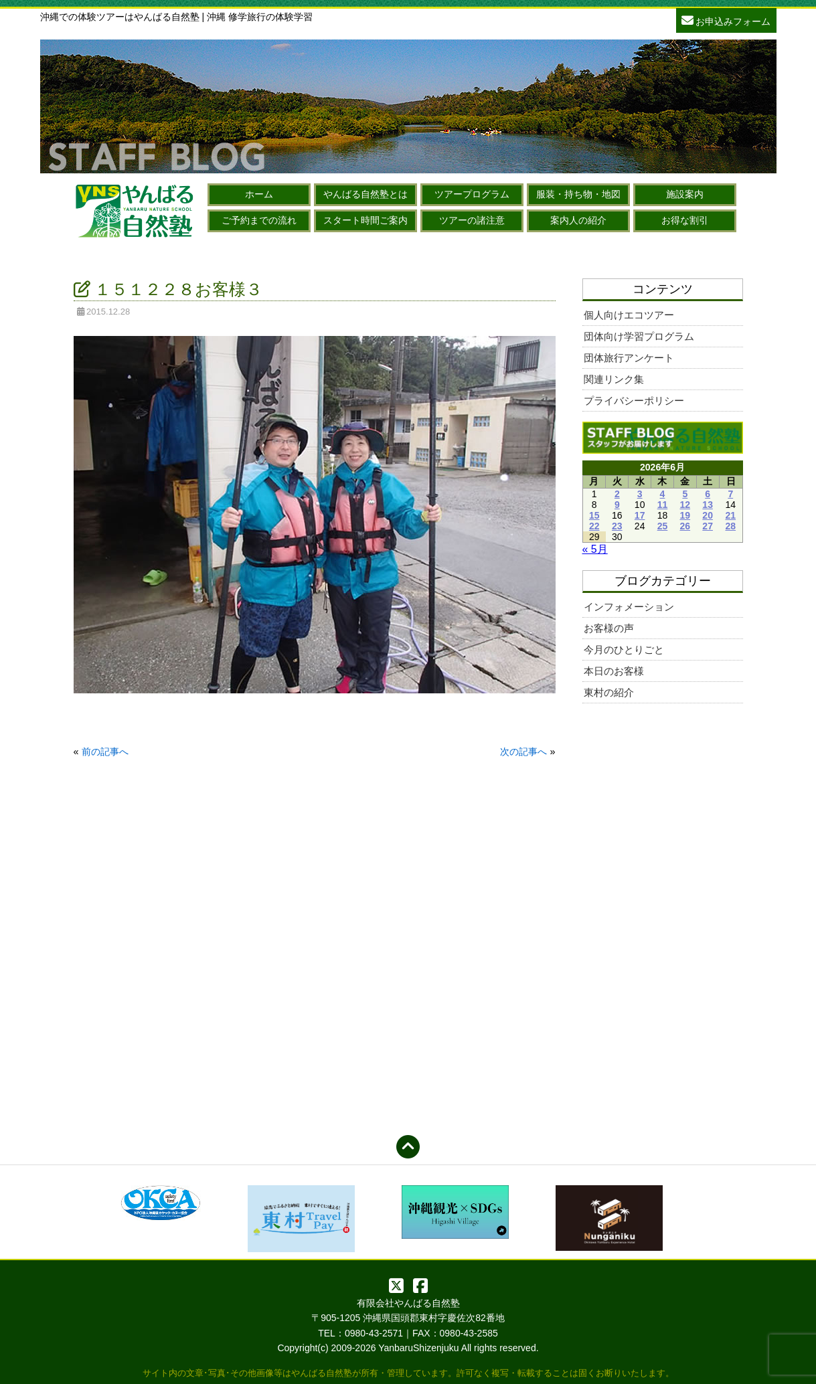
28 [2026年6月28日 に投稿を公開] (730, 526)
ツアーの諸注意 (472, 220)
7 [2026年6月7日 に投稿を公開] (730, 494)
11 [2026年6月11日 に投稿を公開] (662, 504)
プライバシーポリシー (634, 400)
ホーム (259, 194)
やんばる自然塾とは (365, 194)
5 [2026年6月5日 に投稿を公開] (684, 494)
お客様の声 (609, 628)
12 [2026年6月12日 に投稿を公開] (685, 504)
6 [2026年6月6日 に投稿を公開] (707, 494)
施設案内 (685, 194)
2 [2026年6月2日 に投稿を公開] (617, 494)
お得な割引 (684, 220)
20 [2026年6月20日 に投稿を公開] (707, 515)
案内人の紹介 (578, 220)
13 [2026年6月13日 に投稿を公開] (707, 504)
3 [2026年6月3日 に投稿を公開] (640, 494)
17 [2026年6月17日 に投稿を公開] (640, 515)
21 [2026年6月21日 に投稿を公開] (730, 515)
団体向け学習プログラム (639, 336)
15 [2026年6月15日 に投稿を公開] (594, 515)
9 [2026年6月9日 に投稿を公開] (617, 504)
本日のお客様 (614, 671)
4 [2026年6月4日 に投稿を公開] (662, 494)
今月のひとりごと (624, 649)
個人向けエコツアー (629, 315)
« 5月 (595, 549)
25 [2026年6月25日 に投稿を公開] (662, 526)
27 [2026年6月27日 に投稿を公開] (707, 526)
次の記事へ (523, 751)
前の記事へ (105, 751)
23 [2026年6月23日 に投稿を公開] (617, 526)
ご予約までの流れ (259, 220)
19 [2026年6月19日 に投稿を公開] (685, 515)
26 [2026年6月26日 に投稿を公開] (685, 526)
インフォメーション (629, 606)
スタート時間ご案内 (365, 220)
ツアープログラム (471, 194)
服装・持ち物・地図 (578, 194)
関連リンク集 (614, 379)
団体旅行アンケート (629, 357)
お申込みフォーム (726, 20)
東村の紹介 (609, 692)
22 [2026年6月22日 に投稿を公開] (594, 526)
